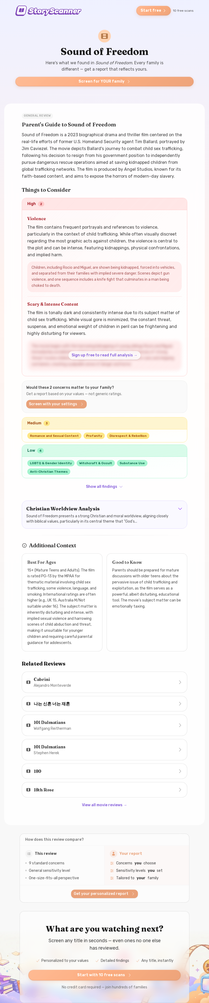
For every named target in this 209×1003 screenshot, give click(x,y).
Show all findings (104, 486)
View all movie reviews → (104, 805)
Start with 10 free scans (104, 975)
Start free (154, 10)
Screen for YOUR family (105, 81)
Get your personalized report (104, 893)
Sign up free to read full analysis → (104, 355)
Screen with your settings (56, 404)
